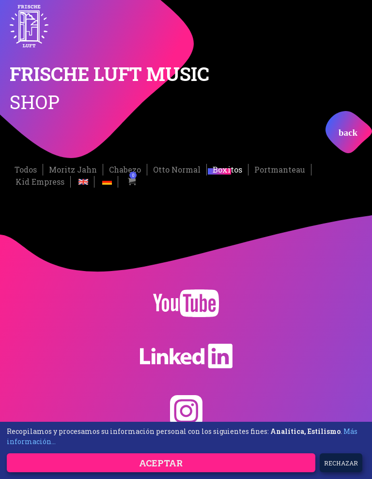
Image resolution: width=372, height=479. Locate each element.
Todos (26, 169)
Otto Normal (177, 169)
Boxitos (227, 169)
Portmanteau (279, 169)
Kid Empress (40, 181)
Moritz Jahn (73, 169)
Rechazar (341, 463)
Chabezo (125, 169)
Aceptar (161, 463)
